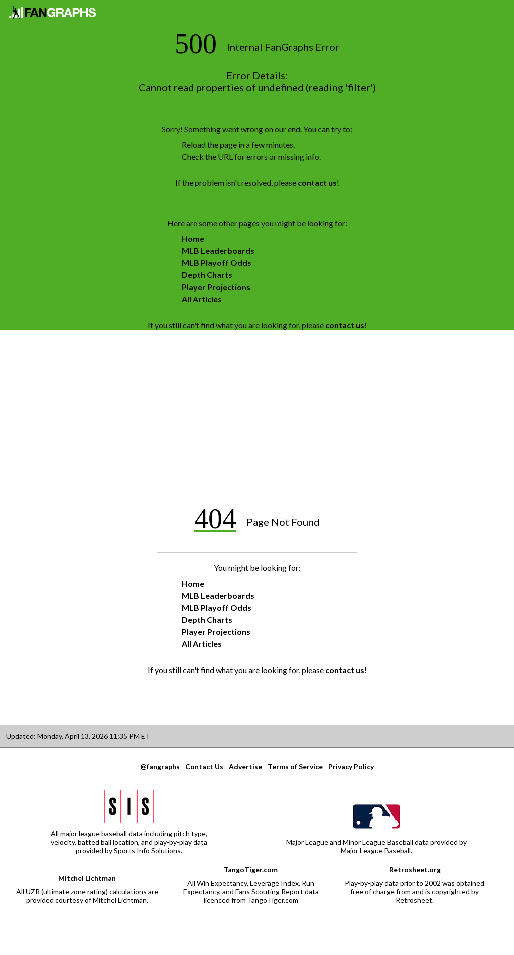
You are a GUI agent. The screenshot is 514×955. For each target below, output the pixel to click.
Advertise (245, 766)
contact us (317, 182)
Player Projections (216, 287)
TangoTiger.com (251, 869)
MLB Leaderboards (218, 250)
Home (193, 238)
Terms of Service (295, 766)
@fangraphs (160, 766)
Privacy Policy (351, 766)
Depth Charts (207, 274)
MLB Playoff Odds (216, 262)
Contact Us (204, 766)
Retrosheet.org (415, 869)
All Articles (202, 299)
